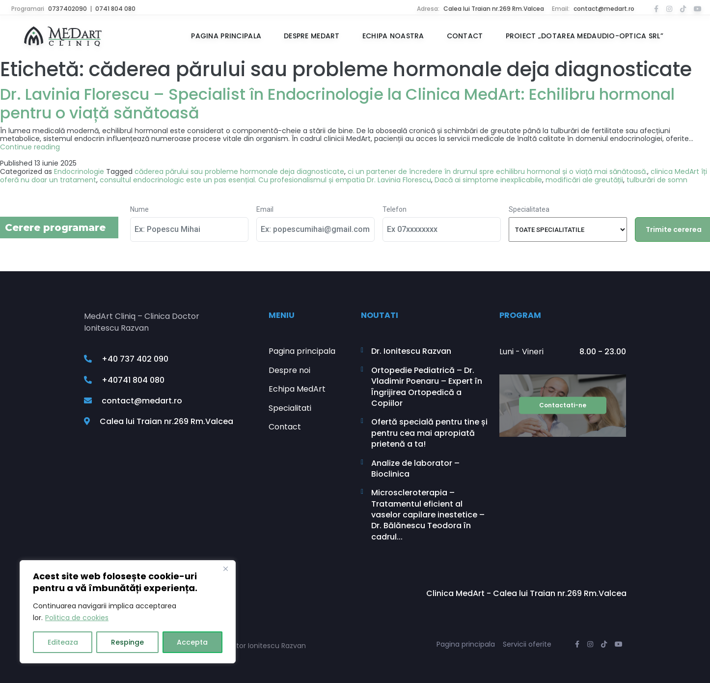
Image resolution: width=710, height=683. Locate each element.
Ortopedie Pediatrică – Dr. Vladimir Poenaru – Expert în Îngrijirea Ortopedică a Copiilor (426, 387)
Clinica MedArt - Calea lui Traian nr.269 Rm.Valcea (526, 593)
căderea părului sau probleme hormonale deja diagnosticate (239, 171)
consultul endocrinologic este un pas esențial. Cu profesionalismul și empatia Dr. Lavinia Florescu (265, 180)
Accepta (192, 642)
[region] (128, 611)
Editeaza (63, 642)
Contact (465, 36)
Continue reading (30, 147)
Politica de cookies (77, 618)
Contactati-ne (562, 405)
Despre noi (289, 370)
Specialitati (290, 408)
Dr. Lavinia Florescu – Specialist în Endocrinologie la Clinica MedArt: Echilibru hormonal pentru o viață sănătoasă (337, 103)
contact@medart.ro (603, 8)
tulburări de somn (657, 180)
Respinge (127, 642)
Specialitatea (529, 209)
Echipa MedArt (297, 389)
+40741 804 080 (124, 380)
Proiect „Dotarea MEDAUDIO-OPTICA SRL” (584, 36)
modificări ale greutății (584, 180)
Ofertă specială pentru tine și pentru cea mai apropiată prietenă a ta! (429, 433)
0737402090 (67, 8)
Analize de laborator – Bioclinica (415, 469)
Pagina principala (226, 36)
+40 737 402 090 (126, 359)
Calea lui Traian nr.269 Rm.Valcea (493, 8)
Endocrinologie (79, 171)
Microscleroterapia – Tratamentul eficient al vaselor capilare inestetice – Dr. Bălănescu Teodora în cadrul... (428, 514)
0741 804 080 (115, 8)
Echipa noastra (393, 36)
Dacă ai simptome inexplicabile (488, 180)
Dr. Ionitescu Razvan (411, 351)
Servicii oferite (527, 644)
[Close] (225, 568)
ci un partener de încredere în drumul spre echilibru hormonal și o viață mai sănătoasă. (497, 171)
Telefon (394, 209)
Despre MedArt (312, 36)
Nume (139, 209)
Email (264, 209)
